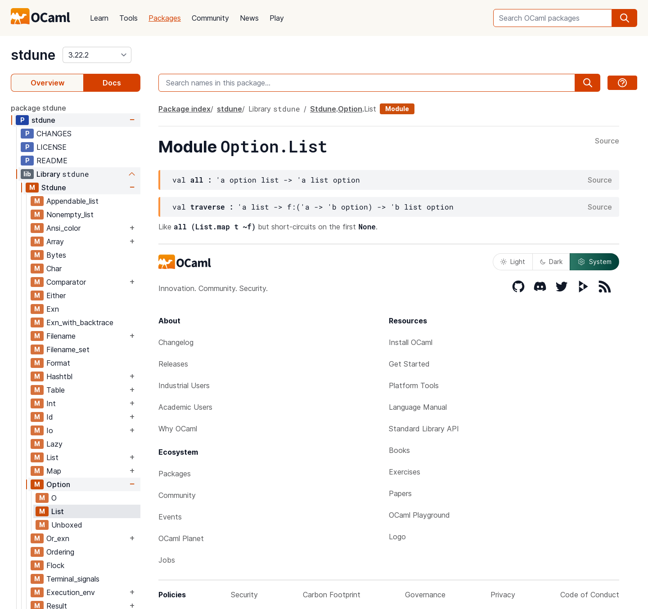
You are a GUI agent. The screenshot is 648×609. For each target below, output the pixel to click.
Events (170, 516)
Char (54, 268)
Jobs (166, 559)
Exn (52, 308)
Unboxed (66, 524)
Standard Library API (424, 428)
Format (58, 362)
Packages (164, 17)
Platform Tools (414, 385)
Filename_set (68, 349)
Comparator (66, 282)
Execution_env (70, 592)
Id (49, 416)
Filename (61, 335)
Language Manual (418, 407)
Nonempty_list (70, 214)
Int (51, 403)
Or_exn (57, 538)
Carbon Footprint (331, 594)
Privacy (502, 594)
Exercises (404, 471)
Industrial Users (184, 385)
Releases (173, 363)
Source (607, 141)
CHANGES (54, 133)
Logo (397, 536)
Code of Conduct (589, 594)
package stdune (38, 107)
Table (55, 389)
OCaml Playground (419, 514)
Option (58, 484)
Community (210, 17)
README (52, 160)
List (52, 457)
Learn (99, 17)
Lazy (54, 443)
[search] (624, 18)
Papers (400, 493)
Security (244, 594)
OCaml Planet (181, 538)
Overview (47, 82)
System (594, 262)
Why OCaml (177, 428)
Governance (425, 594)
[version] (97, 55)
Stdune (53, 187)
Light (512, 261)
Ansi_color (63, 228)
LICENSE (51, 147)
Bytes (56, 255)
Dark (551, 261)
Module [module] (397, 108)
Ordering (60, 551)
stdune (33, 55)
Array (55, 241)
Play (277, 17)
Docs (112, 82)
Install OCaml (410, 342)
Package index (184, 108)
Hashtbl (59, 376)
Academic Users (185, 407)
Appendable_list (72, 201)
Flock (55, 565)
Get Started (409, 363)
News (249, 17)
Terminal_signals (72, 578)
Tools (128, 17)
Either (56, 295)
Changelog (176, 342)
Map (53, 470)
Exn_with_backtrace (79, 322)
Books (399, 450)
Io (49, 430)
